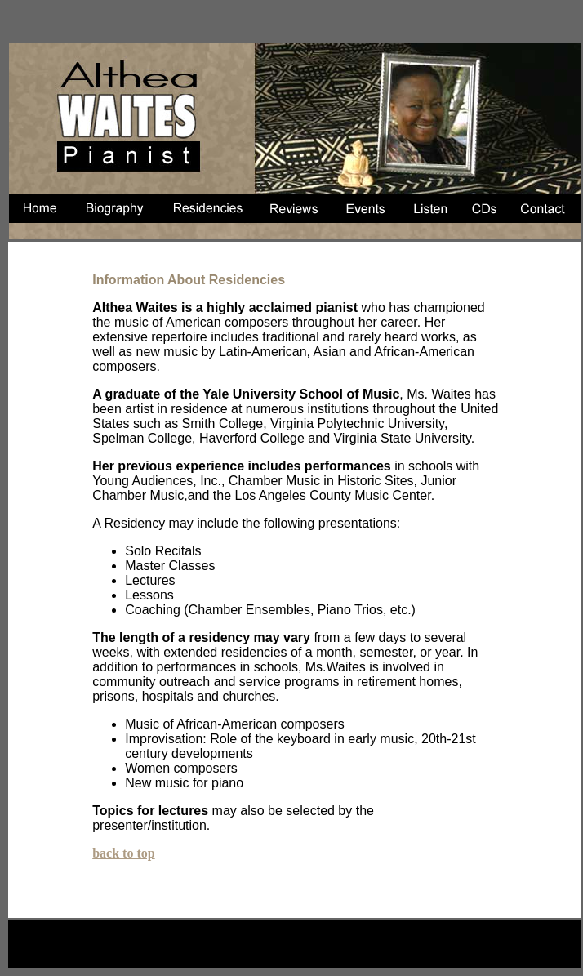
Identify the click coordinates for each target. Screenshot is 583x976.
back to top (123, 853)
